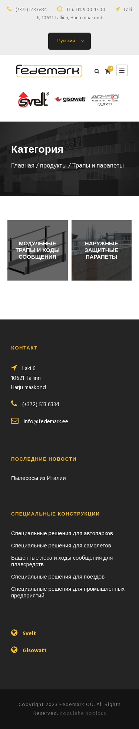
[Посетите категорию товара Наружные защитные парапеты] (102, 250)
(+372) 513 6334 (31, 10)
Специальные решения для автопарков (62, 533)
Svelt (29, 633)
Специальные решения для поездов (58, 577)
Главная (22, 166)
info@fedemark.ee (46, 421)
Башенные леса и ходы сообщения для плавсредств (62, 561)
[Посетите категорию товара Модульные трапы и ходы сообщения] (37, 250)
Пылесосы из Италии (38, 478)
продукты (53, 166)
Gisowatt (35, 650)
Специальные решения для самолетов (61, 545)
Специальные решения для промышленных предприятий (68, 592)
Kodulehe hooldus (83, 713)
